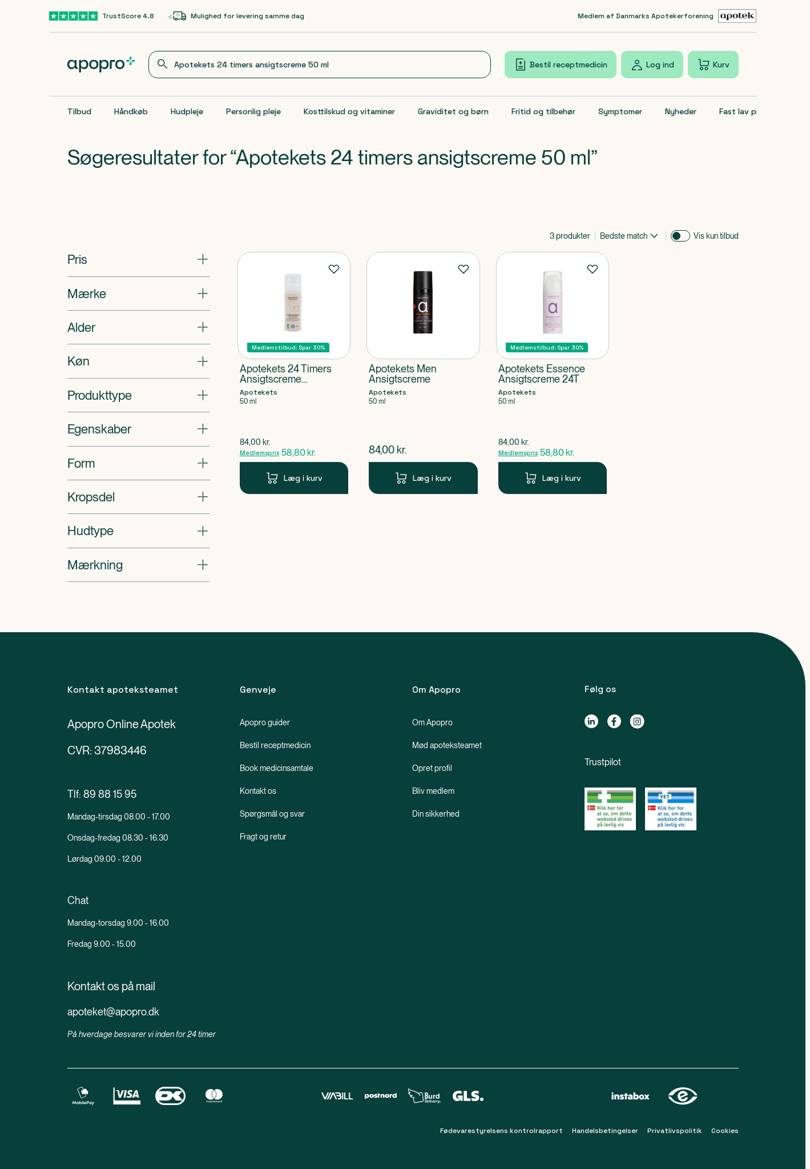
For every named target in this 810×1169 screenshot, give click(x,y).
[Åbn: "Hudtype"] (138, 530)
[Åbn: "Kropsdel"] (138, 496)
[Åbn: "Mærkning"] (138, 564)
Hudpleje (187, 111)
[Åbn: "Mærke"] (138, 293)
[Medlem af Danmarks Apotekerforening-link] (667, 16)
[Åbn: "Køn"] (138, 360)
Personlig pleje (253, 111)
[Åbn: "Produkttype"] (138, 395)
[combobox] (319, 64)
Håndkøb (131, 111)
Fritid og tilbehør (543, 111)
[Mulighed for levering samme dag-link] (236, 16)
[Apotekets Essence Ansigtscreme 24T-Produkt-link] (553, 373)
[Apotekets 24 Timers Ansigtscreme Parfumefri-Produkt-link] (294, 373)
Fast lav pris (742, 111)
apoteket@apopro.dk (113, 1012)
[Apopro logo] (101, 64)
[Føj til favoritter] (334, 268)
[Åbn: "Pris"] (138, 259)
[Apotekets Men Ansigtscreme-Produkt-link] (423, 373)
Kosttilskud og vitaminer (349, 111)
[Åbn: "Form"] (138, 463)
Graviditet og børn (453, 111)
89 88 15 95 (109, 794)
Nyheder (680, 111)
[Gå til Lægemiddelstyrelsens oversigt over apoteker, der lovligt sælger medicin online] (610, 809)
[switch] (680, 236)
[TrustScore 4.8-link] (101, 16)
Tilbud (79, 111)
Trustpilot (603, 762)
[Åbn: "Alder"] (138, 327)
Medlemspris (259, 453)
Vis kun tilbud (716, 235)
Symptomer (620, 111)
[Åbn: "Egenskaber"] (138, 428)
